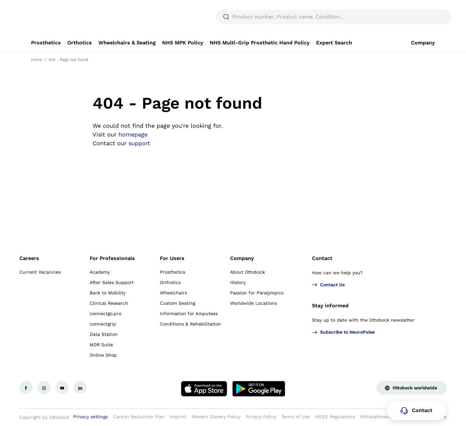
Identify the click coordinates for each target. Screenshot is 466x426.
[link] (46, 43)
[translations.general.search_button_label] (423, 16)
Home (36, 59)
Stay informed (330, 305)
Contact (322, 258)
